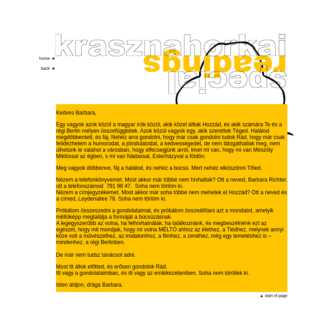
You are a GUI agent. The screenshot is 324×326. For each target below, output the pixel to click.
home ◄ (47, 58)
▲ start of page (273, 295)
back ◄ (48, 68)
